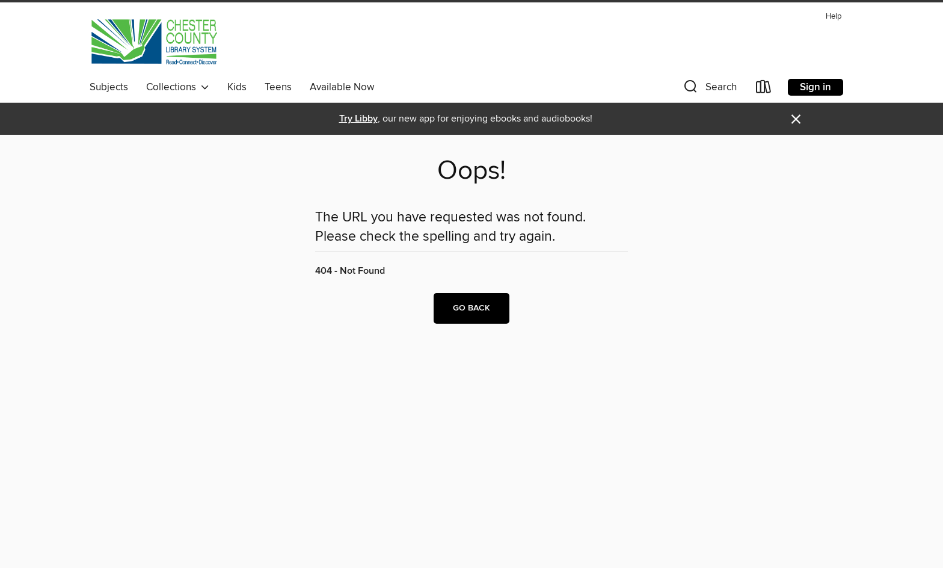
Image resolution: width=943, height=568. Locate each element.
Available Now (342, 87)
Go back (471, 308)
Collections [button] (177, 87)
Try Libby (358, 119)
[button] (709, 89)
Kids (237, 87)
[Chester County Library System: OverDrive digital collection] (154, 41)
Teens (278, 87)
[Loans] (764, 89)
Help (833, 16)
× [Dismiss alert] (796, 119)
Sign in (815, 87)
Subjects (109, 87)
